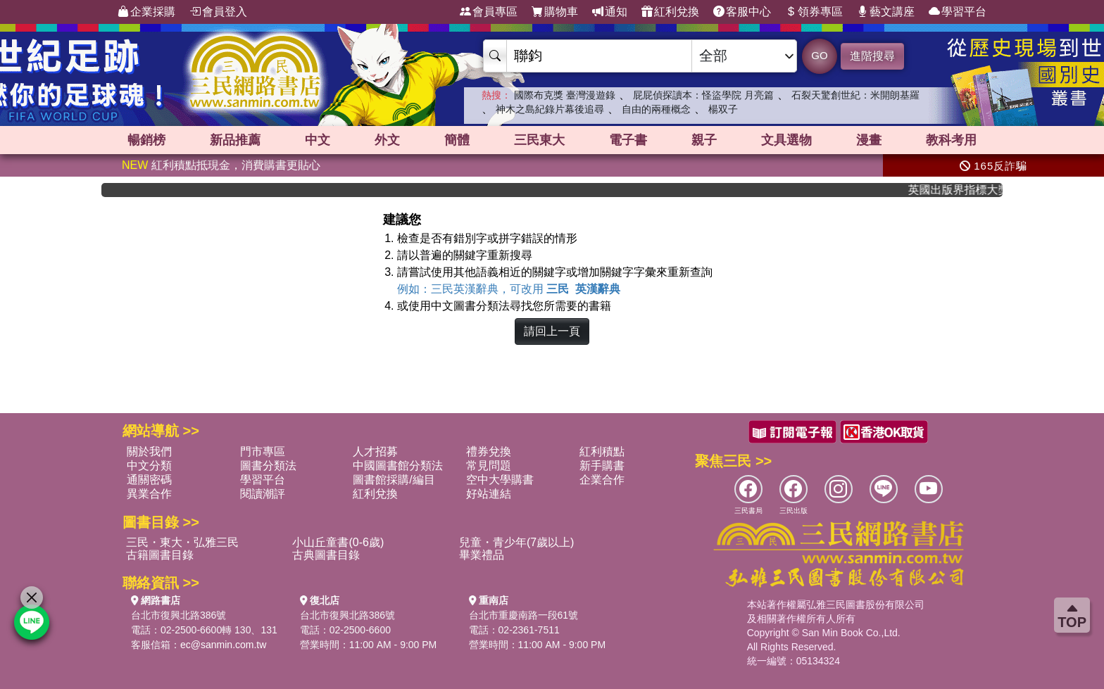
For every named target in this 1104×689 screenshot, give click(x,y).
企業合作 (602, 480)
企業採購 (146, 12)
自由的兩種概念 (656, 109)
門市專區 (262, 451)
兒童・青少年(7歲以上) (517, 542)
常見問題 (488, 466)
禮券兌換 (488, 451)
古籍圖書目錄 (160, 555)
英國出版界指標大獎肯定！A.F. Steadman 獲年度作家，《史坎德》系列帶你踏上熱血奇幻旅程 (962, 190)
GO (819, 55)
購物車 (555, 12)
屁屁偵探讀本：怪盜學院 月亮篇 (703, 95)
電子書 (628, 140)
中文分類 (149, 466)
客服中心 (742, 12)
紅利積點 (602, 451)
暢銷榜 (146, 140)
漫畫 (869, 140)
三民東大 (539, 140)
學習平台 (957, 12)
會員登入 (218, 12)
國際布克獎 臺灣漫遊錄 (564, 95)
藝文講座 (886, 12)
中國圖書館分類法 (398, 466)
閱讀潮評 (262, 494)
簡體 (457, 140)
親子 (704, 140)
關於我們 (149, 451)
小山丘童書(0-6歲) (338, 542)
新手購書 (602, 466)
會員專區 (489, 12)
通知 (609, 12)
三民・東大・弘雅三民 (182, 542)
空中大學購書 (500, 480)
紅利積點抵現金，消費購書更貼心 (221, 165)
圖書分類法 (268, 466)
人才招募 (375, 451)
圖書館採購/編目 (393, 480)
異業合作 (149, 494)
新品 (235, 140)
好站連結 (488, 494)
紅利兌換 (670, 12)
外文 (387, 140)
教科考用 (951, 140)
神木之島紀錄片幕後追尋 (550, 109)
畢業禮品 (481, 555)
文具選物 (786, 140)
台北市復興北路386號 (178, 615)
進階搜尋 (872, 56)
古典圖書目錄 (326, 555)
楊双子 (723, 109)
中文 (317, 140)
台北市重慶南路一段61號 (524, 615)
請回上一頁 (552, 331)
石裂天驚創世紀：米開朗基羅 (855, 95)
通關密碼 (149, 480)
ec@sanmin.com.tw (223, 644)
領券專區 (814, 12)
